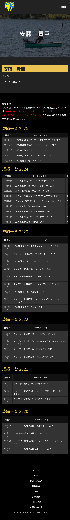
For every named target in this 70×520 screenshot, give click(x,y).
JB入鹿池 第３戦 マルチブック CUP (32, 190)
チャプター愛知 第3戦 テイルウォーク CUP (33, 425)
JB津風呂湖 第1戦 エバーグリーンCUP (34, 155)
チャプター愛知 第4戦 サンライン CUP (33, 268)
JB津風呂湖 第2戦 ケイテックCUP (32, 150)
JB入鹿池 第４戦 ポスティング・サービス (34, 185)
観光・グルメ (36, 480)
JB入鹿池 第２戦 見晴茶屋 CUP (30, 206)
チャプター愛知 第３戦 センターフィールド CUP (38, 201)
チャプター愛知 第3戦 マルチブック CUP (33, 276)
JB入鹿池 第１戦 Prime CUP (30, 221)
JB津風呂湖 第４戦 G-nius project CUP (34, 180)
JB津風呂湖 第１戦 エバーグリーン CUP (34, 216)
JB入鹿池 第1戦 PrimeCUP (29, 160)
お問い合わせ (36, 507)
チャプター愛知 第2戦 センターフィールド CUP (36, 284)
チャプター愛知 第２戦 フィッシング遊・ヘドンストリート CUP (39, 392)
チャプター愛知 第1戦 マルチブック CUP (32, 448)
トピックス (36, 501)
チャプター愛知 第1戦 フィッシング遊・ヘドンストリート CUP (39, 300)
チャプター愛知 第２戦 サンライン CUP (33, 349)
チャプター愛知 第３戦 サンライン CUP (31, 383)
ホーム (36, 470)
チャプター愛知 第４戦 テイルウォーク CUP (34, 333)
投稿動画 (36, 496)
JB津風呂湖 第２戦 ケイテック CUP (32, 211)
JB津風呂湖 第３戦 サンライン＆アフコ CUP (36, 196)
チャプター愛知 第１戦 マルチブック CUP (33, 356)
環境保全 (36, 486)
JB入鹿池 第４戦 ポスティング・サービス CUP (36, 246)
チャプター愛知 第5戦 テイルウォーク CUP (34, 253)
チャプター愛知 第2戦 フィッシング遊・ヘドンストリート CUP (40, 442)
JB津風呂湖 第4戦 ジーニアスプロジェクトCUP (38, 140)
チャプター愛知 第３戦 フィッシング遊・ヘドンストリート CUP (39, 342)
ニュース (36, 491)
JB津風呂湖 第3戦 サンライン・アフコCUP (36, 145)
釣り (36, 475)
